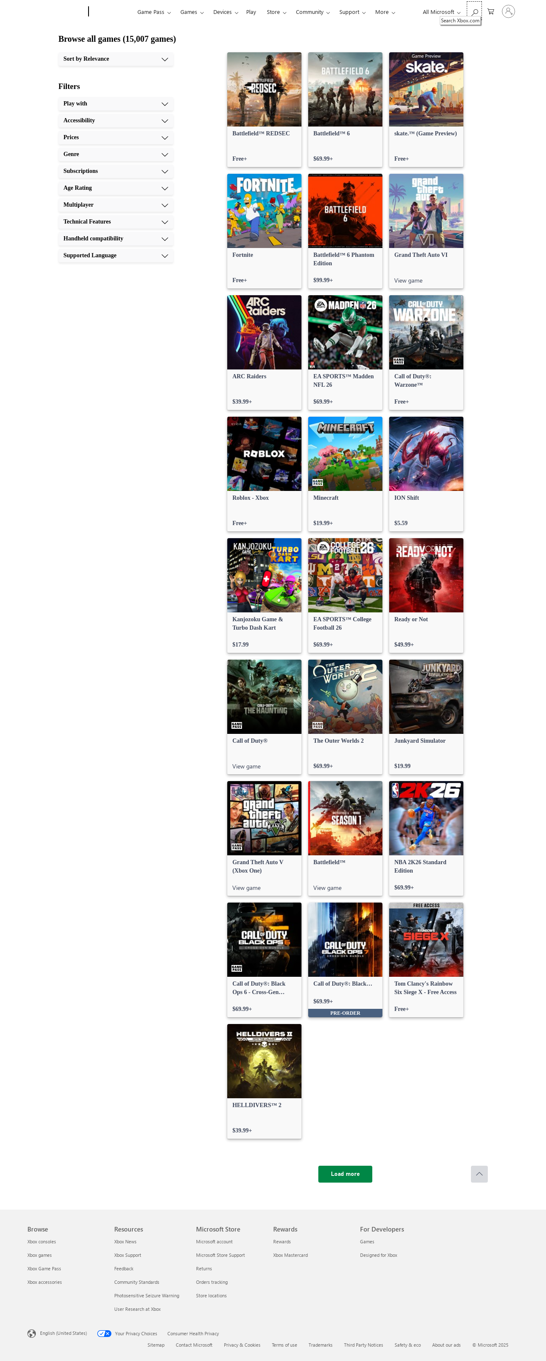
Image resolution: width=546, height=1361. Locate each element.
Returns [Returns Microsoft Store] (204, 1268)
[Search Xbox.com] (474, 10)
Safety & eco (408, 1345)
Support (349, 11)
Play (251, 11)
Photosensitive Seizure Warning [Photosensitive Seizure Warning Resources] (146, 1295)
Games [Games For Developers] (367, 1241)
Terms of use (284, 1345)
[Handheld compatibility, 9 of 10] (116, 238)
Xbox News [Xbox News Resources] (125, 1241)
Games (188, 11)
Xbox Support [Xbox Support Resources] (127, 1255)
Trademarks (321, 1345)
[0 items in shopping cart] (490, 11)
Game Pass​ (150, 11)
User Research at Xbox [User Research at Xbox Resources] (137, 1309)
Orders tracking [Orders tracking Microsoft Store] (212, 1282)
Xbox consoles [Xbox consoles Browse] (41, 1241)
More (382, 11)
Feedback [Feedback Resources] (123, 1268)
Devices (222, 11)
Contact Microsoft (194, 1345)
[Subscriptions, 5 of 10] (116, 171)
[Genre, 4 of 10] (116, 154)
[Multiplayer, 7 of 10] (116, 205)
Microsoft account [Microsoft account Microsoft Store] (214, 1241)
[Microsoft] (56, 11)
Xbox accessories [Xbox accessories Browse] (44, 1282)
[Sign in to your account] (508, 11)
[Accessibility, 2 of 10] (116, 120)
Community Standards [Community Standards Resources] (136, 1282)
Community (309, 11)
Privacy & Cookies (242, 1345)
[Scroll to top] (479, 1174)
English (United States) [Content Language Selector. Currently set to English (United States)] (63, 1333)
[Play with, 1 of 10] (116, 103)
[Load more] (345, 1174)
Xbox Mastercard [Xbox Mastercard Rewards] (290, 1255)
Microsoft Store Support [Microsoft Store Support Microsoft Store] (220, 1255)
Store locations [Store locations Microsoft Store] (211, 1295)
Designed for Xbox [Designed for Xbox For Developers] (378, 1255)
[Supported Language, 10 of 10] (116, 255)
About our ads (446, 1345)
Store (273, 11)
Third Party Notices (363, 1345)
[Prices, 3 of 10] (116, 137)
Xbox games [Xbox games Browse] (39, 1255)
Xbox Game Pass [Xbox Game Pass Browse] (44, 1268)
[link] (264, 109)
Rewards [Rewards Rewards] (282, 1241)
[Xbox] (112, 11)
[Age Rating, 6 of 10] (116, 188)
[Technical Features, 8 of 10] (116, 222)
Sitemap (156, 1345)
